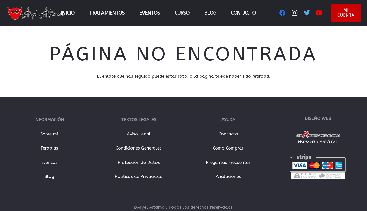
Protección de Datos (138, 162)
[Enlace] (36, 12)
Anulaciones (228, 176)
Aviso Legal (139, 133)
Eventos (49, 162)
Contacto (228, 133)
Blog (49, 176)
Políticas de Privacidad (139, 176)
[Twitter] (307, 13)
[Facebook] (282, 13)
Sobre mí (49, 133)
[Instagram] (295, 13)
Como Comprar (228, 148)
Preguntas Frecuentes (228, 162)
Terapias (49, 148)
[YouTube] (319, 13)
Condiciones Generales (139, 148)
